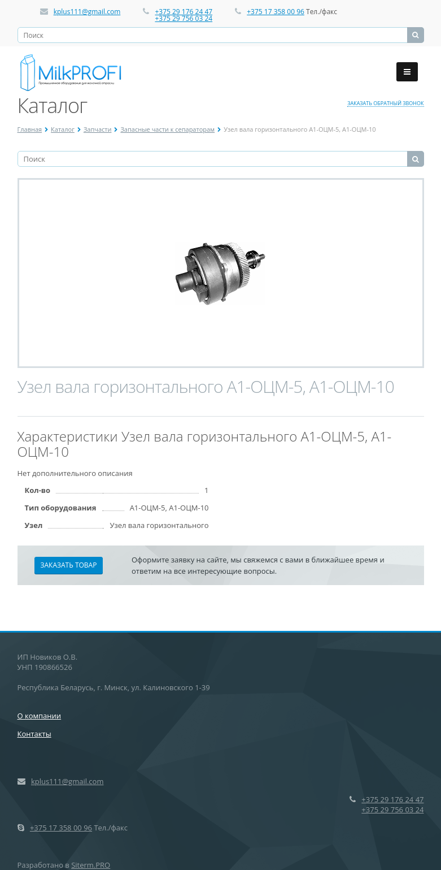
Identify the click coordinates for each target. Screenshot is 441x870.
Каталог (63, 129)
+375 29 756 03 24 (183, 18)
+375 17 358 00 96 (275, 11)
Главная (30, 129)
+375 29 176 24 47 (183, 11)
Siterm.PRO (90, 865)
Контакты (34, 734)
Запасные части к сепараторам (167, 129)
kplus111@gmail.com (87, 11)
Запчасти (98, 129)
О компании (40, 716)
